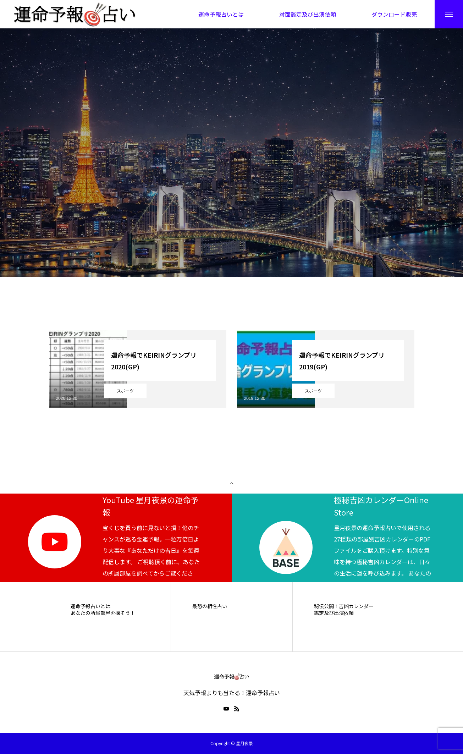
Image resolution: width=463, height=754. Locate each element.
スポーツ (125, 390)
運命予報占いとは (90, 606)
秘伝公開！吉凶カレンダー (344, 606)
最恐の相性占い (209, 606)
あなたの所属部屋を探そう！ (103, 613)
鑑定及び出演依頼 (334, 613)
